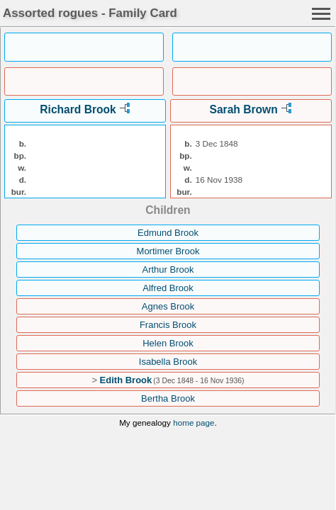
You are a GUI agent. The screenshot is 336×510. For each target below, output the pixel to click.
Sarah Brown (244, 109)
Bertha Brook (168, 398)
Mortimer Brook (168, 251)
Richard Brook (78, 109)
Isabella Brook (168, 361)
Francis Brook (168, 324)
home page (193, 422)
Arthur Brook (168, 269)
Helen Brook (168, 343)
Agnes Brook (168, 306)
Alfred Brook (168, 288)
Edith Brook (126, 380)
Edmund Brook (168, 232)
